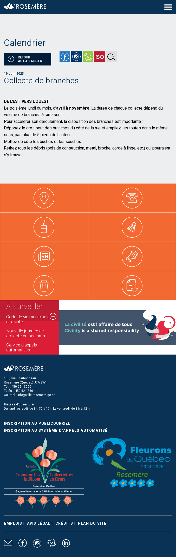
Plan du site (92, 523)
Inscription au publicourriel (37, 423)
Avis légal (38, 523)
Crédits (64, 523)
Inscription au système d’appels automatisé (56, 430)
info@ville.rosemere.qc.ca (36, 395)
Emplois (13, 523)
